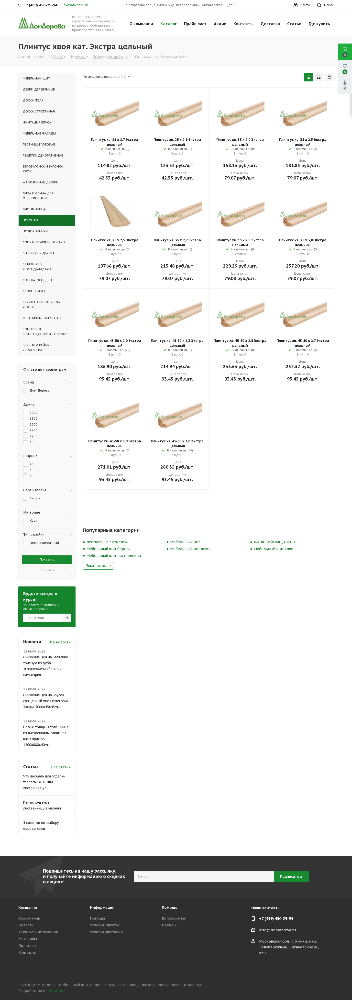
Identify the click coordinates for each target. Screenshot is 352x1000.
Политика (27, 945)
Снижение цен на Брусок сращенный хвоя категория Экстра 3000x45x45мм (45, 701)
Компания (27, 907)
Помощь (97, 918)
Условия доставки (106, 932)
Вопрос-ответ (174, 918)
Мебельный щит (185, 541)
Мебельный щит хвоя (273, 548)
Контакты (27, 952)
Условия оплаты (104, 925)
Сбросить (47, 570)
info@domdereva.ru (277, 930)
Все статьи (61, 767)
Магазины (27, 938)
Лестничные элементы (107, 541)
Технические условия (38, 932)
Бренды (169, 925)
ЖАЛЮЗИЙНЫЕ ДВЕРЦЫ (276, 541)
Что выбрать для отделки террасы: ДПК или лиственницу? (44, 782)
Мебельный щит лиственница (114, 555)
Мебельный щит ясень (190, 548)
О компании (29, 918)
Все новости (59, 642)
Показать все (97, 565)
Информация (102, 907)
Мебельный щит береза (109, 548)
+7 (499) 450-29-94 (276, 918)
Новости (25, 925)
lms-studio (56, 990)
